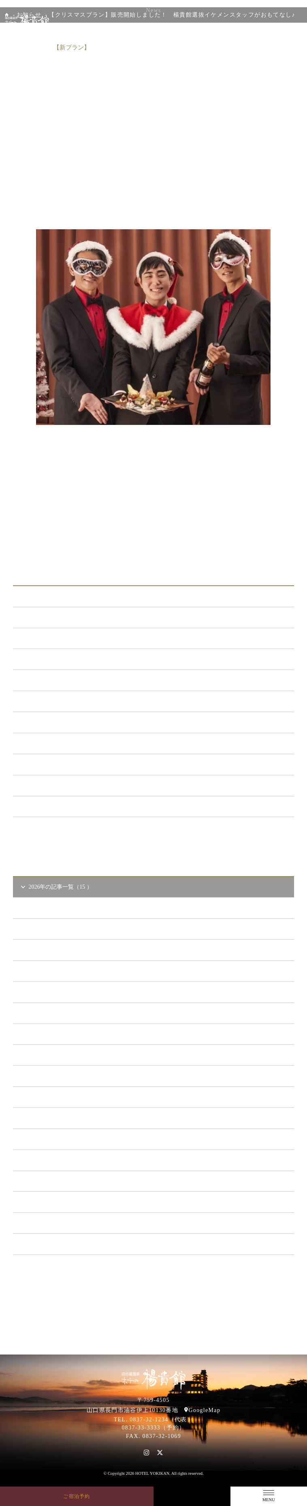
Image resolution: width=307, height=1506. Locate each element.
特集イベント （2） (49, 806)
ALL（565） (40, 596)
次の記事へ (238, 544)
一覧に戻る (153, 544)
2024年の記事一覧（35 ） (56, 1034)
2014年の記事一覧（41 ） (56, 1244)
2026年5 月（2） (51, 907)
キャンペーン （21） (51, 680)
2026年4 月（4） (51, 929)
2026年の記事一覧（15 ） (56, 887)
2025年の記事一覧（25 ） (56, 1013)
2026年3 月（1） (51, 950)
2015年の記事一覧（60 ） (56, 1223)
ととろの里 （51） (48, 743)
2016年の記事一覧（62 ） (56, 1202)
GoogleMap (204, 1410)
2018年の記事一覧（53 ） (56, 1160)
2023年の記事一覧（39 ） (56, 1055)
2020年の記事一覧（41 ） (56, 1118)
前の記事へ (68, 544)
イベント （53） (45, 764)
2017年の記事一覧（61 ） (56, 1181)
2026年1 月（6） (51, 992)
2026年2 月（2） (51, 971)
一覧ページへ (153, 831)
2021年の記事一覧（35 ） (56, 1097)
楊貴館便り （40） (48, 785)
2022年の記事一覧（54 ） (56, 1076)
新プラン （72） (45, 638)
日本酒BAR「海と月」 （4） (61, 701)
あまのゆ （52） (45, 722)
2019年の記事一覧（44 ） (56, 1139)
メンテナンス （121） (52, 659)
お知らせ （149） (46, 617)
